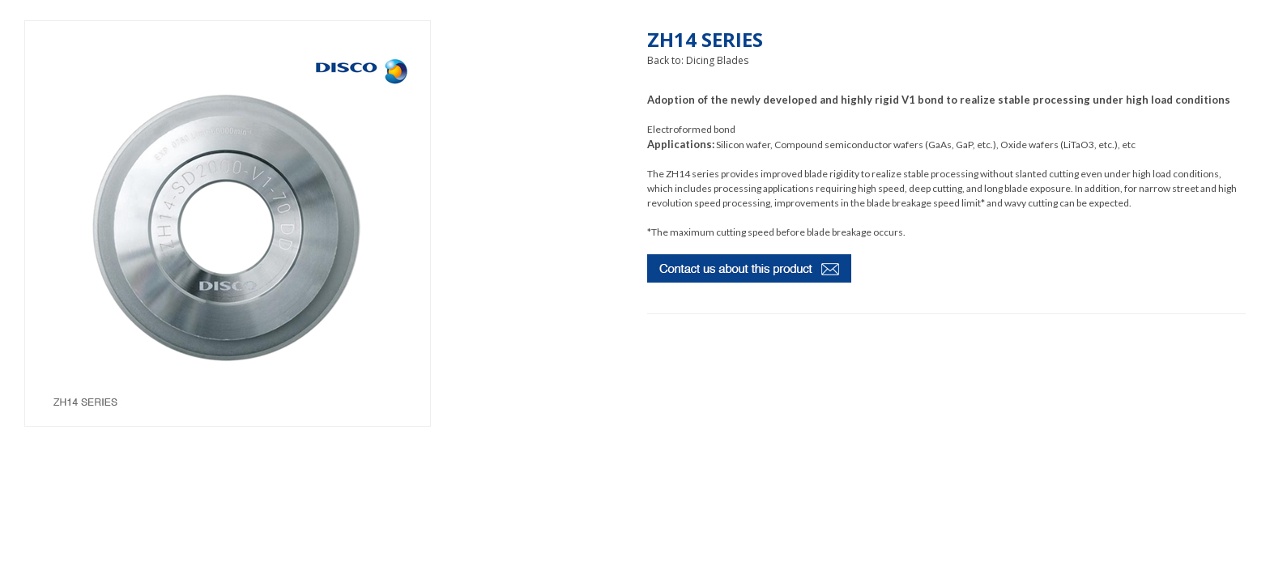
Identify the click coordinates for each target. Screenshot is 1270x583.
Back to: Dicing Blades (697, 60)
